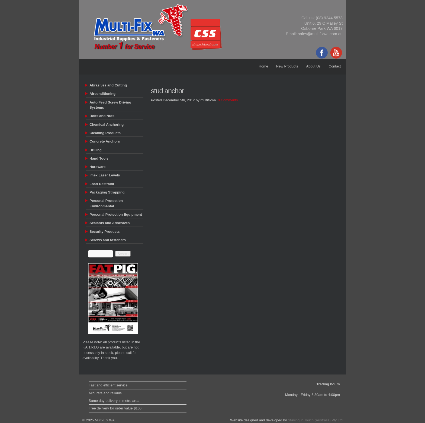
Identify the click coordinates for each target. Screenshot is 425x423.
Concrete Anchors (104, 141)
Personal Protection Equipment (115, 214)
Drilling (95, 150)
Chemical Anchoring (106, 124)
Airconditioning (102, 94)
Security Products (104, 232)
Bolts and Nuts (101, 116)
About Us (313, 66)
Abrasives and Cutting (108, 85)
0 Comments (228, 100)
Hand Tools (98, 158)
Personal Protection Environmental (106, 203)
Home (263, 66)
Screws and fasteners (107, 240)
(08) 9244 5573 (329, 18)
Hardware (97, 167)
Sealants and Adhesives (109, 223)
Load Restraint (101, 184)
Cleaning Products (105, 133)
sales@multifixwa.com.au (320, 34)
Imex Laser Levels (104, 175)
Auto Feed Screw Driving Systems (110, 105)
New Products (287, 66)
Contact (335, 66)
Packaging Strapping (106, 192)
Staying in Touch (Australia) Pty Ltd (315, 420)
